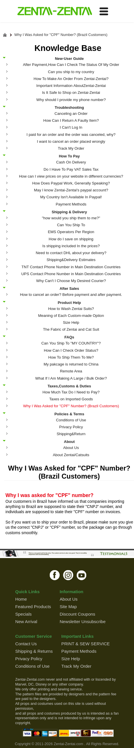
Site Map (68, 606)
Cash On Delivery (71, 162)
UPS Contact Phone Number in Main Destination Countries (71, 274)
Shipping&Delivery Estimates (71, 260)
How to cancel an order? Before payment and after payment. (71, 294)
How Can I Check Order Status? (71, 350)
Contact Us (26, 643)
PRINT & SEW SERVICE (85, 643)
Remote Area (71, 371)
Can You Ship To (71, 225)
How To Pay (69, 156)
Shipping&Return (71, 434)
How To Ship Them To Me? (71, 357)
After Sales (69, 288)
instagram (68, 575)
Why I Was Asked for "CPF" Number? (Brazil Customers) (61, 35)
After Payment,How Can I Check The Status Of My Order (71, 64)
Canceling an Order (71, 113)
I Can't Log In (71, 127)
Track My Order (71, 148)
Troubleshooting (69, 107)
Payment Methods (71, 204)
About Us (71, 448)
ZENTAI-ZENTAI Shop (54, 11)
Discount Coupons (77, 614)
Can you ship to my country (71, 72)
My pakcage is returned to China (71, 364)
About (69, 441)
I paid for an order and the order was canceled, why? (70, 134)
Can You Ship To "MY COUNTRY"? (71, 343)
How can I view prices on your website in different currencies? (71, 176)
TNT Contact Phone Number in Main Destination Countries (71, 267)
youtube (81, 575)
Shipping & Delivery (69, 212)
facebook (54, 575)
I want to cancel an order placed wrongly (71, 141)
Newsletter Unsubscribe (83, 621)
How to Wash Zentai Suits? (71, 309)
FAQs (69, 337)
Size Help (71, 322)
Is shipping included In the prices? (71, 246)
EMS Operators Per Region (71, 232)
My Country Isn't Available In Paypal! (71, 197)
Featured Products (33, 606)
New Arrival (26, 621)
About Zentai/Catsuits (71, 455)
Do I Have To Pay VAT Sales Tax (71, 169)
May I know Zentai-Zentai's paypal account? (71, 190)
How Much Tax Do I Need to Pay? (71, 392)
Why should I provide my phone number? (71, 100)
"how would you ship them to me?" (71, 218)
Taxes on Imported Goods (71, 399)
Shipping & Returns (34, 651)
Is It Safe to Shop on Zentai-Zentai (71, 92)
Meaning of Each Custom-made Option (71, 315)
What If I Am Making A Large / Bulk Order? (71, 378)
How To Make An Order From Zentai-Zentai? (71, 79)
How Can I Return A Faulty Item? (71, 120)
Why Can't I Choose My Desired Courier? (71, 281)
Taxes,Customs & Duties (69, 386)
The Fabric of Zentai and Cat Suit (71, 329)
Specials (23, 614)
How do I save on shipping (71, 239)
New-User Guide (69, 58)
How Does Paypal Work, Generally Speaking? (71, 183)
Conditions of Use (71, 420)
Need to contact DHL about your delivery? (71, 253)
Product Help (69, 302)
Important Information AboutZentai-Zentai (71, 85)
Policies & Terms (69, 414)
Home (21, 599)
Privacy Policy (71, 427)
